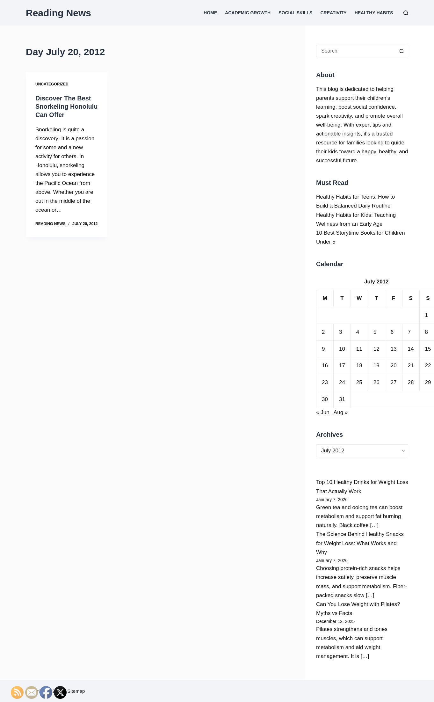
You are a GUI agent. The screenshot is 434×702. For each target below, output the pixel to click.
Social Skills (295, 12)
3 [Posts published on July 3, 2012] (340, 332)
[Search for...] (355, 51)
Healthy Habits (374, 12)
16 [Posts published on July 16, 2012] (325, 365)
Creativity (333, 12)
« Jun (322, 412)
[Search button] (401, 51)
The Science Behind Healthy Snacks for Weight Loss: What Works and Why (360, 543)
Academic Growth (248, 12)
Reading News (58, 13)
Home (210, 12)
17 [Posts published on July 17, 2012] (342, 365)
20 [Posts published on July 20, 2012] (394, 365)
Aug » (341, 412)
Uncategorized (52, 84)
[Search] (405, 13)
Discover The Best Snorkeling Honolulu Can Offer (66, 106)
